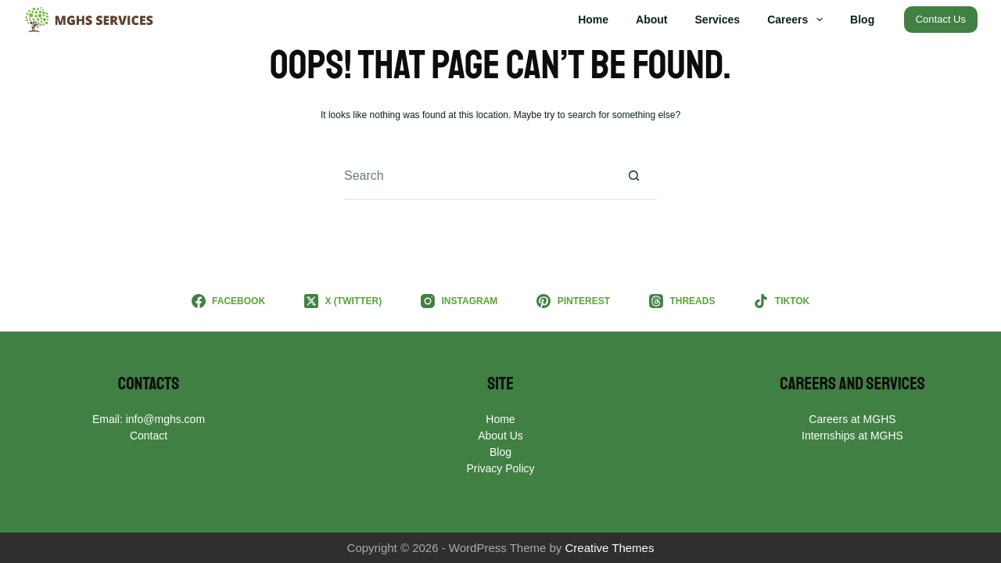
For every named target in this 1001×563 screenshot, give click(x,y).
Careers (798, 19)
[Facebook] (228, 301)
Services (718, 19)
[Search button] (633, 176)
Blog (862, 19)
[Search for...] (477, 176)
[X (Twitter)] (343, 301)
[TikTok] (781, 301)
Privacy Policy (500, 468)
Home (593, 19)
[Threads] (682, 301)
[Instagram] (459, 301)
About (651, 19)
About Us (500, 435)
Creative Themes (610, 547)
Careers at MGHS (852, 419)
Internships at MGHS (852, 435)
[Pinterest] (573, 301)
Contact (148, 435)
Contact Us (941, 19)
